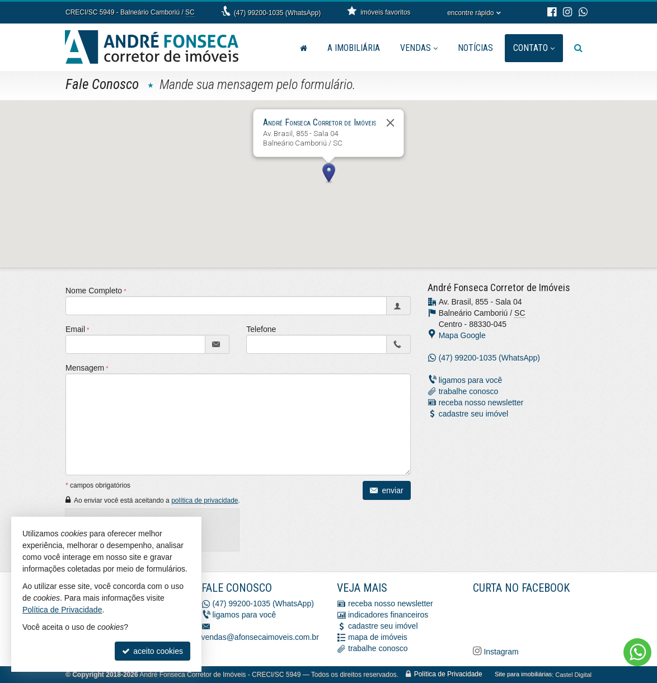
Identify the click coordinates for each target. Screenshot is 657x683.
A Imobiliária (353, 48)
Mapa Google (462, 335)
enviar (386, 490)
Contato (534, 48)
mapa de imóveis (377, 637)
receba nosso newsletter (481, 402)
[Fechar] (390, 122)
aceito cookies (152, 651)
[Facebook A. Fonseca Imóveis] (557, 618)
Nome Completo (93, 290)
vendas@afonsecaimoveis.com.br (260, 637)
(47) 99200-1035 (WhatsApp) (277, 13)
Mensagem (84, 367)
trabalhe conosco (469, 391)
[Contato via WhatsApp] (637, 652)
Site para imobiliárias (523, 674)
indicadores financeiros (388, 615)
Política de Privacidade (448, 675)
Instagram (500, 651)
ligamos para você (471, 380)
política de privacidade (204, 500)
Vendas (419, 48)
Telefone (261, 329)
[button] (328, 173)
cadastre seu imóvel (474, 413)
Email (75, 329)
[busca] (578, 48)
